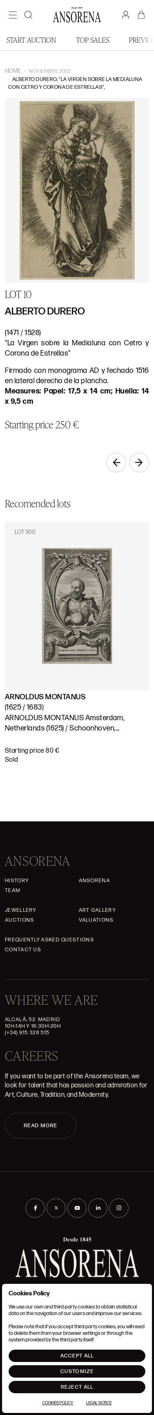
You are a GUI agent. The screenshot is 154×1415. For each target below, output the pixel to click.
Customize (77, 1371)
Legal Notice (99, 1403)
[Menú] (13, 15)
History (17, 880)
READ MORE (40, 1125)
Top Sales (92, 40)
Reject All (77, 1387)
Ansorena (94, 880)
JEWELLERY (21, 910)
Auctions (19, 920)
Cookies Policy (57, 1403)
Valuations (96, 920)
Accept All (77, 1356)
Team (12, 890)
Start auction (31, 40)
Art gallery (97, 910)
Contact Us (23, 949)
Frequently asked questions (49, 939)
